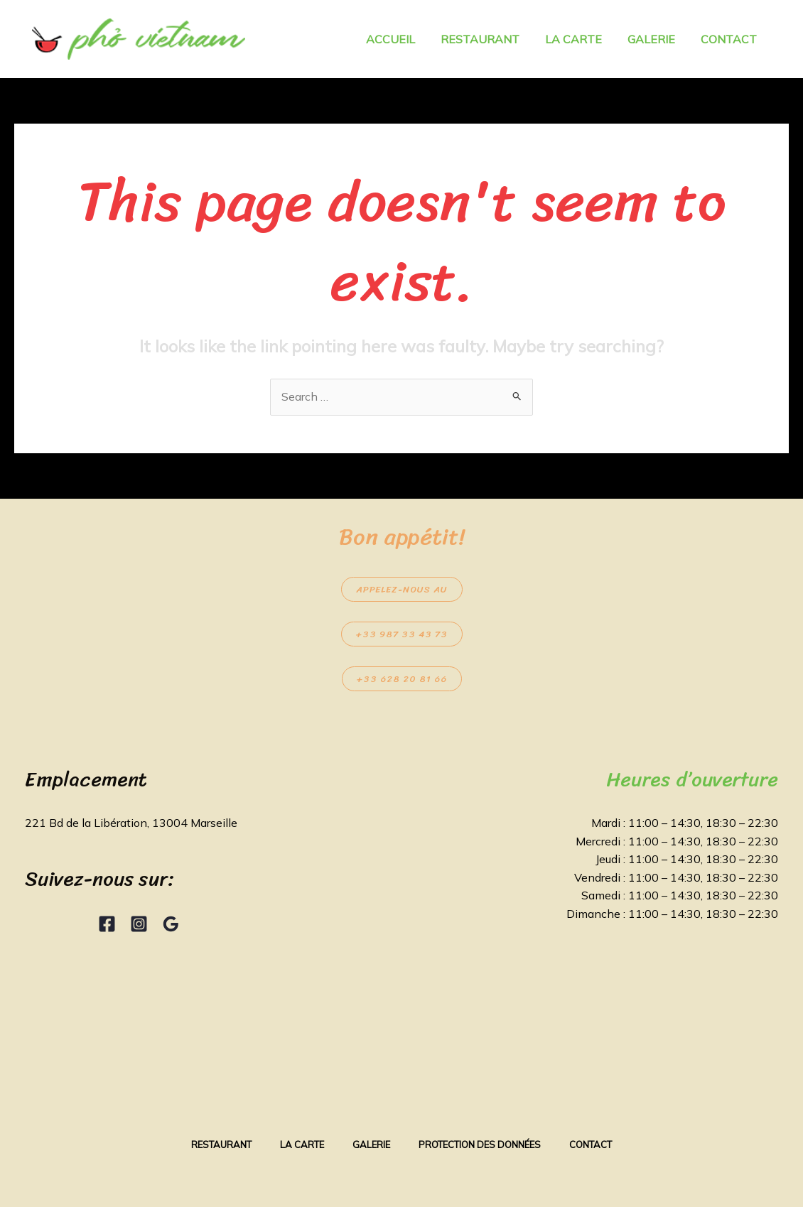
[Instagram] (139, 924)
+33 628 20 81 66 (402, 679)
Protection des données (480, 1144)
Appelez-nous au (402, 589)
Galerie (371, 1144)
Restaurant (221, 1144)
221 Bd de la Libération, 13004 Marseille (131, 823)
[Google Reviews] (171, 924)
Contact (590, 1144)
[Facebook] (107, 924)
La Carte (302, 1144)
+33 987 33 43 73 (402, 634)
